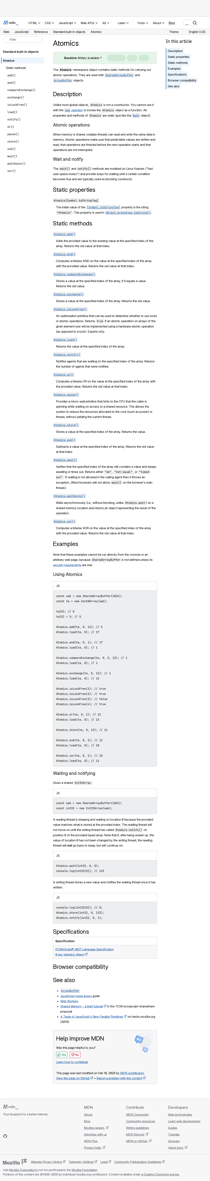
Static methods (178, 63)
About (88, 1114)
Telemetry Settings (81, 1162)
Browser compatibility (182, 80)
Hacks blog (176, 1148)
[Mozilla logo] (15, 1161)
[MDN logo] (10, 1107)
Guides (172, 1128)
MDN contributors (132, 1073)
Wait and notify (68, 159)
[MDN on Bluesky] (12, 1136)
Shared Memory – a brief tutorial (81, 1006)
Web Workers (69, 1001)
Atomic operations (71, 125)
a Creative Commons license (160, 1174)
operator (73, 110)
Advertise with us (95, 1134)
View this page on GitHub (73, 1078)
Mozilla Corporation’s (23, 1170)
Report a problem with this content (119, 1078)
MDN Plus (91, 1141)
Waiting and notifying (74, 773)
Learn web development (184, 1121)
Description (175, 51)
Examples (174, 68)
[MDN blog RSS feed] (31, 1136)
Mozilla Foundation (84, 1170)
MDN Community (137, 1114)
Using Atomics (67, 574)
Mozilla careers (94, 1128)
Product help (93, 1148)
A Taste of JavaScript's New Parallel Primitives (91, 1016)
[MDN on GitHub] (5, 1136)
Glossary (174, 1141)
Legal (104, 1162)
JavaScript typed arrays (76, 996)
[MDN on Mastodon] (25, 1136)
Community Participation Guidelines (137, 1162)
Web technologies (180, 1114)
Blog (172, 23)
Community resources (140, 1121)
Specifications (177, 74)
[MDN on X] (18, 1136)
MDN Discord (135, 1134)
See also (173, 86)
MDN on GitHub (137, 1141)
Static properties (178, 57)
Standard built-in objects (21, 52)
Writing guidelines (137, 1128)
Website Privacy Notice (46, 1162)
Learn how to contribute (72, 1062)
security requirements (67, 565)
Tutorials (174, 1134)
